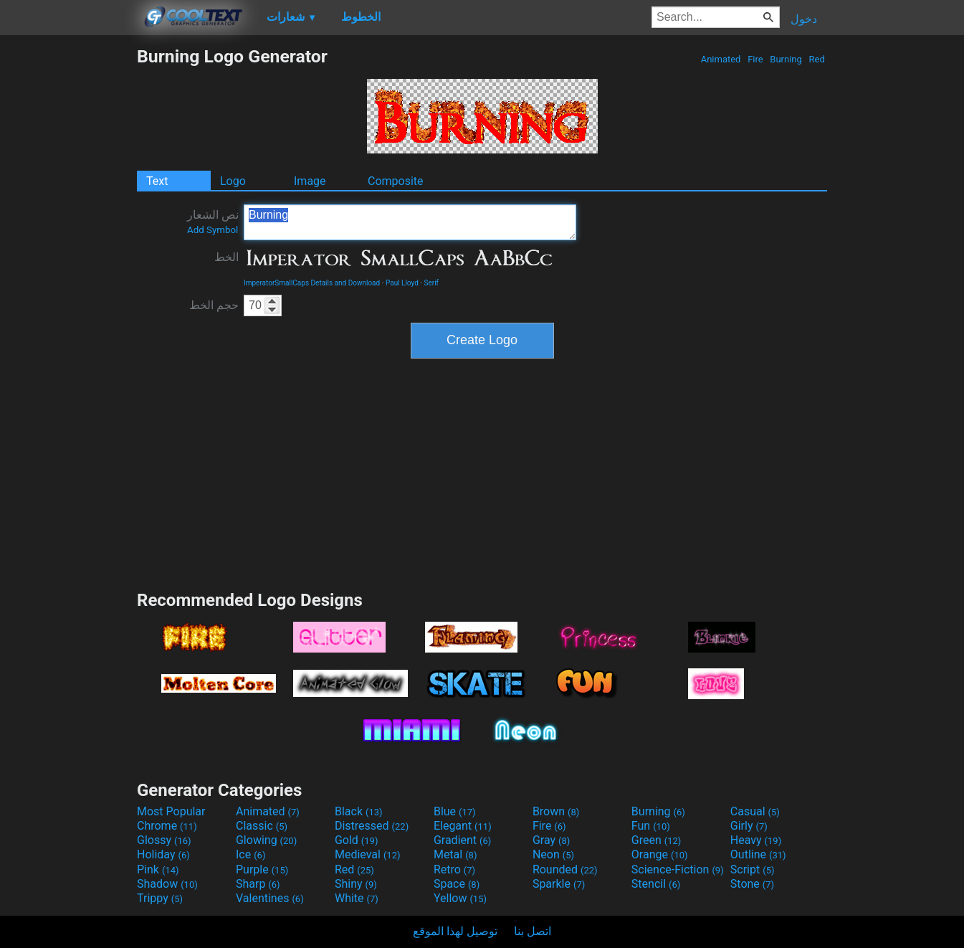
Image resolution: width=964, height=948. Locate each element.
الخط (226, 257)
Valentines (270, 898)
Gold (356, 840)
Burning (786, 59)
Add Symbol (212, 229)
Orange (659, 854)
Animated (720, 59)
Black (359, 811)
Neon (553, 854)
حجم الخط (214, 305)
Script (752, 869)
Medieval (368, 854)
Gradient (462, 840)
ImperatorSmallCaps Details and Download (312, 283)
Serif (431, 283)
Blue (455, 811)
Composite (396, 181)
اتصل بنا (532, 931)
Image (310, 181)
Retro (454, 869)
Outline (758, 854)
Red (816, 59)
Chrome (167, 826)
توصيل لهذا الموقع (455, 931)
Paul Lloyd (402, 283)
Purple (262, 869)
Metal (455, 854)
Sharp (258, 884)
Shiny (356, 884)
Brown (556, 811)
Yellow (460, 898)
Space (456, 884)
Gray (551, 840)
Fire (755, 59)
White (356, 898)
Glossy (164, 840)
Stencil (655, 884)
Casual (755, 811)
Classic (261, 826)
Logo (233, 181)
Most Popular (171, 811)
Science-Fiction (677, 869)
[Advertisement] (68, 261)
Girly (749, 826)
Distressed (372, 826)
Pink (158, 869)
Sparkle (559, 884)
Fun (650, 826)
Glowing (266, 840)
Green (656, 840)
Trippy (160, 898)
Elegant (463, 826)
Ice (250, 854)
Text (157, 181)
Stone (752, 884)
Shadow (167, 884)
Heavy (755, 840)
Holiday (163, 854)
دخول (804, 19)
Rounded (565, 869)
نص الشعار (213, 221)
